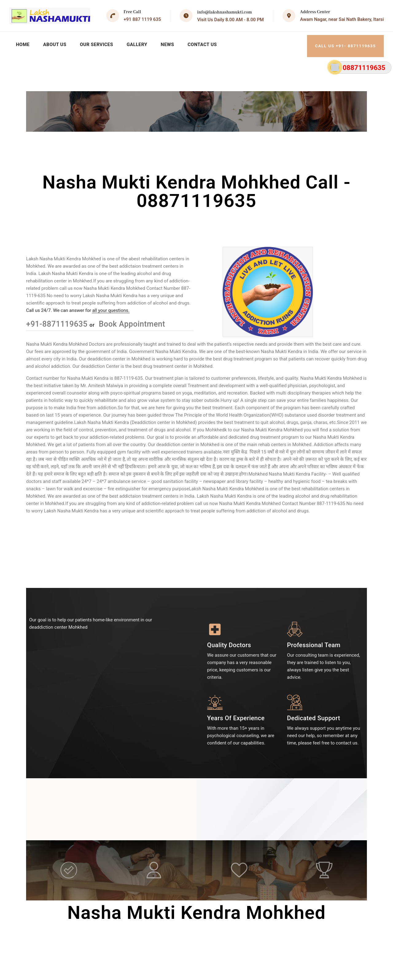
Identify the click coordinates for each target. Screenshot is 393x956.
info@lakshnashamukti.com (224, 12)
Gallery (140, 43)
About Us (56, 43)
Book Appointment (131, 320)
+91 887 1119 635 (142, 19)
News (171, 43)
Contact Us (207, 43)
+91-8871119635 (58, 320)
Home (23, 43)
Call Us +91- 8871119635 (345, 43)
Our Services (98, 43)
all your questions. (110, 307)
